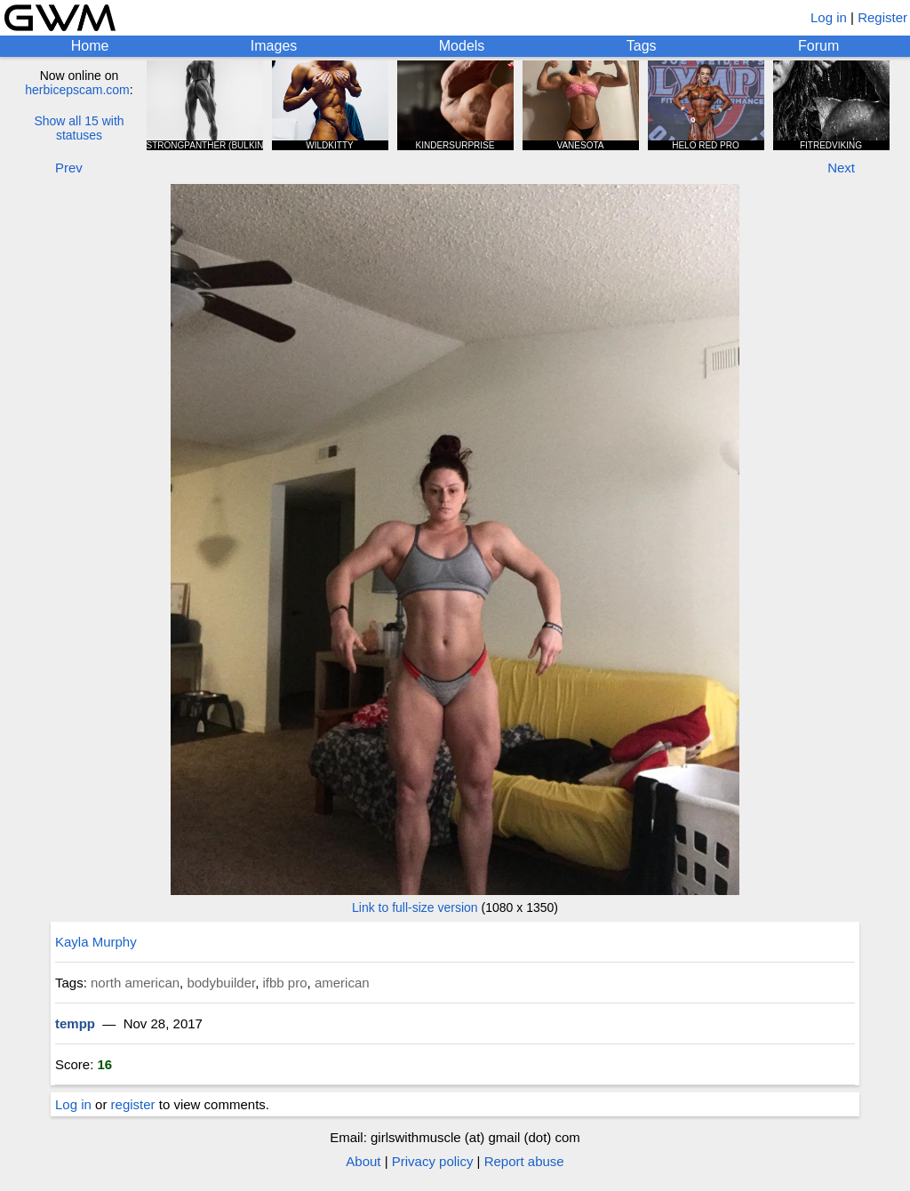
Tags (642, 45)
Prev (69, 167)
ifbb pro (285, 982)
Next (841, 167)
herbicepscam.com (77, 90)
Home (90, 45)
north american (135, 982)
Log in (828, 17)
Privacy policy (433, 1161)
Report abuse (524, 1161)
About (363, 1161)
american (342, 982)
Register (882, 17)
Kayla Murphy (96, 941)
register (133, 1104)
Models (462, 45)
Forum (818, 45)
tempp (75, 1023)
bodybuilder (221, 982)
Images (274, 45)
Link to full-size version (415, 907)
